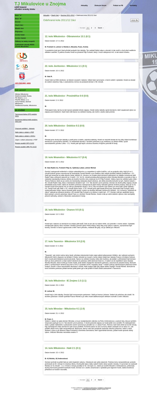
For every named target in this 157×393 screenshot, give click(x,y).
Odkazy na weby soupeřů (25, 41)
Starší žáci (55, 15)
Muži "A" (18, 15)
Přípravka (18, 32)
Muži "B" (18, 19)
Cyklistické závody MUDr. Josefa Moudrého (25, 45)
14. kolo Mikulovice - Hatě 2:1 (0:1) (62, 348)
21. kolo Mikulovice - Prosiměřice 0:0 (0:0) (66, 96)
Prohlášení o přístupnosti (104, 387)
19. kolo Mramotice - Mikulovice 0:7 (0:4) (66, 157)
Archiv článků (20, 38)
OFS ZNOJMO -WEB (23, 83)
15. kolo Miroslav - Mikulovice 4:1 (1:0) (65, 308)
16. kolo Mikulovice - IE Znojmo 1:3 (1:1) (65, 280)
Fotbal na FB (118, 5)
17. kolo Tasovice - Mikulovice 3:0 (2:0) (65, 241)
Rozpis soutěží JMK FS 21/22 (25, 147)
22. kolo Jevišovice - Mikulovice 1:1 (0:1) (66, 66)
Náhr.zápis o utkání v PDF (24, 132)
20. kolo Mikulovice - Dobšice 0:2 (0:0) (64, 125)
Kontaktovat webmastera (90, 387)
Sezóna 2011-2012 (67, 15)
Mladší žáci (19, 28)
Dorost (17, 22)
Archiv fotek (19, 35)
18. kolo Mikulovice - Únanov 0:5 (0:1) (64, 210)
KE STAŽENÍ (20, 110)
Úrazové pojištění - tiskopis (24, 128)
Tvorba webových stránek (89, 389)
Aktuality (84, 5)
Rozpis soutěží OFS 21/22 (24, 143)
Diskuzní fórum (100, 5)
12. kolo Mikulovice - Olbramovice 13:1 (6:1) (67, 36)
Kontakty (133, 5)
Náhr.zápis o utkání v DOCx (25, 136)
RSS (135, 20)
